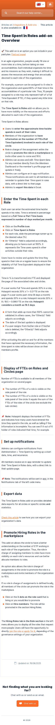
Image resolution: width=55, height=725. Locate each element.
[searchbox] (27, 13)
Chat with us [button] (30, 703)
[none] (40, 4)
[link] (25, 27)
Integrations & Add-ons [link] (25, 25)
